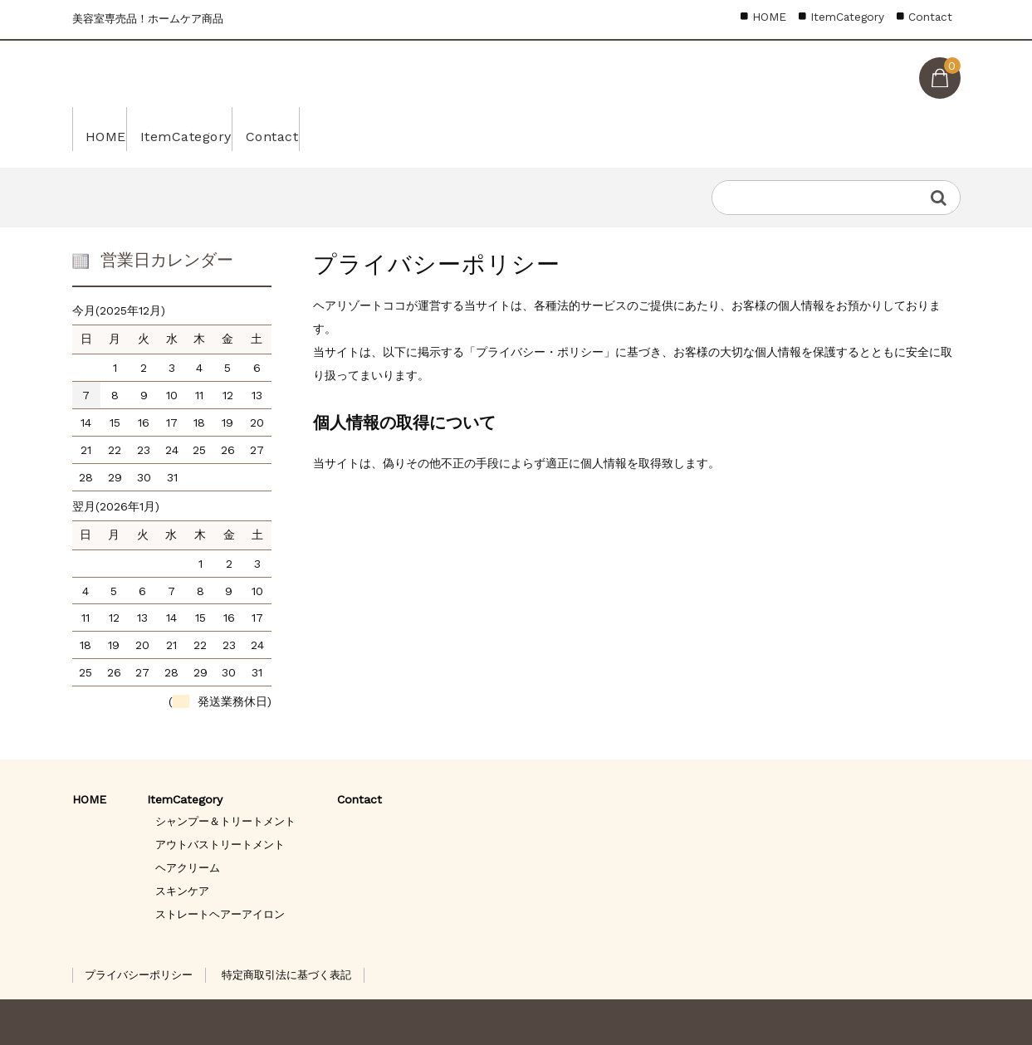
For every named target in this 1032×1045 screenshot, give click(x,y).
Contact (331, 128)
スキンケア (182, 891)
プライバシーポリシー (139, 975)
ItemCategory (218, 128)
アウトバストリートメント (220, 844)
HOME (112, 128)
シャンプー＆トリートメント (225, 821)
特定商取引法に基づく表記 (286, 975)
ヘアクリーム (187, 868)
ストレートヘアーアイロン (220, 914)
